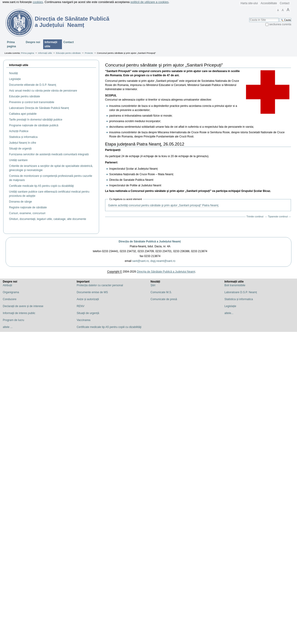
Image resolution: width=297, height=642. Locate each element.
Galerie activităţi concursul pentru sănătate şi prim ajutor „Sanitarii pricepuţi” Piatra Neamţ (163, 205)
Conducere (9, 299)
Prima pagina (11, 44)
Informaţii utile (18, 65)
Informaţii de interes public (19, 313)
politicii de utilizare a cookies (149, 2)
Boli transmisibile (234, 285)
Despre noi (33, 42)
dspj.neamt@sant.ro (162, 261)
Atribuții (7, 285)
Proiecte (89, 53)
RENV (80, 306)
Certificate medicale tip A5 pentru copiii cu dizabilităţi (109, 327)
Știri (153, 285)
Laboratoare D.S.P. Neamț (240, 292)
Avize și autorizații (88, 299)
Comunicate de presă (164, 299)
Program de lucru (13, 320)
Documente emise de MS (92, 292)
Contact (284, 3)
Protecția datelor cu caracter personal (100, 285)
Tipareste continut (278, 216)
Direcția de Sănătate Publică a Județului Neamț (150, 241)
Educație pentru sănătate (68, 53)
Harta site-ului (249, 3)
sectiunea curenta (280, 24)
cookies (38, 2)
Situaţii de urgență (88, 313)
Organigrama (11, 292)
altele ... (8, 327)
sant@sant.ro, (141, 261)
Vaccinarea (83, 320)
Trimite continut (254, 216)
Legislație (230, 306)
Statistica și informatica (238, 299)
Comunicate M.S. (161, 292)
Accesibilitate (269, 3)
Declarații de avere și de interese (23, 306)
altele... (228, 313)
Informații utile (51, 44)
